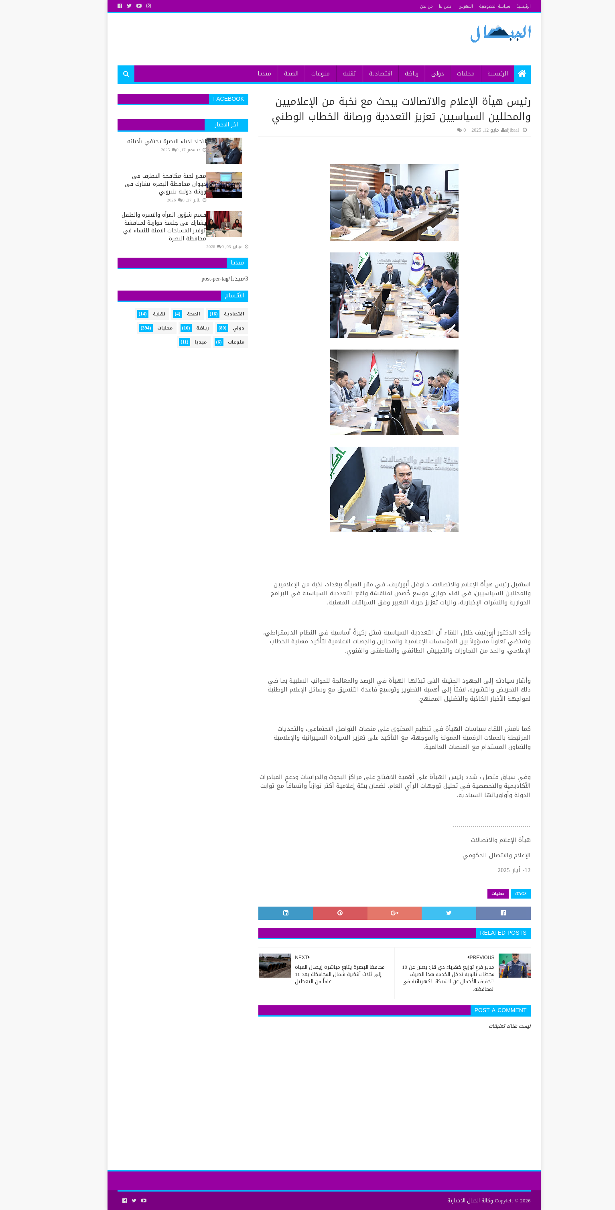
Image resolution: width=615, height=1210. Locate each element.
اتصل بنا (429, 6)
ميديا (248, 73)
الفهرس (449, 6)
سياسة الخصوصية (478, 6)
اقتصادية (364, 73)
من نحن (410, 6)
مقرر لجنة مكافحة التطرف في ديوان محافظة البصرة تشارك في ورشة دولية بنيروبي (149, 184)
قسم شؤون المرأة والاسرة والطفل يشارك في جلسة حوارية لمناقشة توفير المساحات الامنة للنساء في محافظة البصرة (147, 226)
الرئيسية (507, 6)
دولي (421, 73)
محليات (449, 73)
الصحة (275, 73)
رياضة (395, 73)
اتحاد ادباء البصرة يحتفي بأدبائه (150, 141)
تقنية (333, 73)
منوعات (304, 73)
